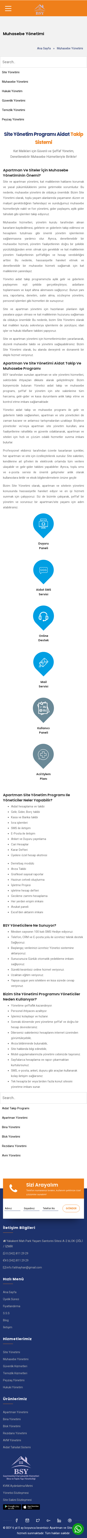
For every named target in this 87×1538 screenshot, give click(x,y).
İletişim (7, 1327)
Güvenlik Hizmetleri (15, 1366)
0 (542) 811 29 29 (17, 1253)
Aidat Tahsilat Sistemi (17, 1447)
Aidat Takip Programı (15, 1108)
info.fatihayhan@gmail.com (24, 1267)
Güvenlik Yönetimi (13, 100)
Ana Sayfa (44, 48)
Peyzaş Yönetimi (13, 119)
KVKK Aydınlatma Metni (18, 1485)
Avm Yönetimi (11, 1155)
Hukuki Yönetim (12, 91)
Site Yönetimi (10, 72)
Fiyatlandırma (11, 1306)
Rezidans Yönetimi (14, 1146)
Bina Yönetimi (11, 1127)
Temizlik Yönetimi (13, 110)
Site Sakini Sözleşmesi (17, 1499)
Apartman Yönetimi (14, 1118)
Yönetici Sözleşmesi (16, 1492)
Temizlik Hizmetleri (15, 1373)
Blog (6, 1320)
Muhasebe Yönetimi (15, 81)
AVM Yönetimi (12, 1440)
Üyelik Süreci (11, 1299)
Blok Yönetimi (11, 1136)
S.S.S (6, 1313)
